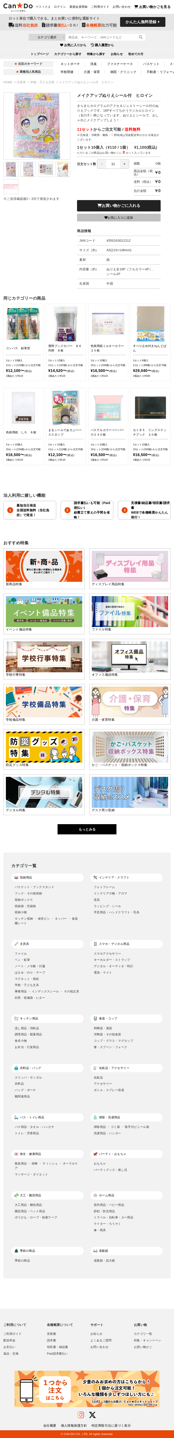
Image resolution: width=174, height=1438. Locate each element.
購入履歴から (102, 45)
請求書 (51, 1340)
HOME (8, 82)
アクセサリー (103, 1083)
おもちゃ (100, 1163)
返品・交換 (11, 1353)
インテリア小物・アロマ (110, 893)
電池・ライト (103, 972)
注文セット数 (103, 164)
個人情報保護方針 (74, 1425)
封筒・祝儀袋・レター (30, 997)
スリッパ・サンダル (28, 1077)
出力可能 (99, 25)
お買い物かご (143, 1347)
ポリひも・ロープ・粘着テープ (36, 1217)
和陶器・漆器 (103, 1028)
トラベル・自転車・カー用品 (113, 1217)
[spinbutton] (113, 163)
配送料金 (9, 1340)
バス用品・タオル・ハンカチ (34, 1127)
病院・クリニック (123, 72)
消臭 (93, 64)
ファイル (21, 953)
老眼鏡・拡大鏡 (104, 1260)
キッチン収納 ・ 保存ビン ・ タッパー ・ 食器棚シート (46, 921)
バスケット (151, 64)
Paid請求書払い (57, 1353)
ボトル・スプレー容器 (109, 1090)
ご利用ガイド (100, 7)
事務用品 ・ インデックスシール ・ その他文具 (47, 991)
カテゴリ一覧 (143, 1333)
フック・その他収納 (28, 893)
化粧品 (98, 1077)
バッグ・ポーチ (25, 1090)
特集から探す (96, 54)
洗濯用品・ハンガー (107, 1133)
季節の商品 (22, 1260)
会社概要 (49, 1425)
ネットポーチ (70, 64)
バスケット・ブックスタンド (34, 887)
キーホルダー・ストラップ (112, 959)
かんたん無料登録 (141, 22)
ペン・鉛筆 (22, 959)
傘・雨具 (100, 1230)
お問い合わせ (122, 7)
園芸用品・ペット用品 (30, 1211)
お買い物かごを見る (152, 7)
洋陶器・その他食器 (107, 1034)
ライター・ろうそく (107, 1223)
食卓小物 (21, 1040)
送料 (23, 25)
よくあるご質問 (101, 1340)
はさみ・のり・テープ (30, 972)
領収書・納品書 (57, 1347)
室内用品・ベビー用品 (109, 1205)
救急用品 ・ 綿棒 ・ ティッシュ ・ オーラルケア (46, 1166)
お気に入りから (73, 45)
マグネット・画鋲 (27, 979)
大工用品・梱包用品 (28, 1205)
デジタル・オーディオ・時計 (113, 966)
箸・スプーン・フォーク (110, 1047)
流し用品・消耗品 (27, 1028)
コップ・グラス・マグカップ (113, 1040)
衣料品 (19, 1083)
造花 (97, 899)
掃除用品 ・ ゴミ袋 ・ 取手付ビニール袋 (121, 1127)
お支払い (9, 1347)
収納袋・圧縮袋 (25, 906)
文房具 (22, 82)
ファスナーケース (120, 64)
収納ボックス (24, 899)
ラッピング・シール (107, 906)
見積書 (51, 1333)
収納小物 (21, 912)
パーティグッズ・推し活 (110, 1170)
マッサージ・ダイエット (31, 1174)
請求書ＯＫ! (60, 25)
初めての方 (135, 54)
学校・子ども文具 (43, 82)
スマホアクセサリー (107, 953)
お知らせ (117, 54)
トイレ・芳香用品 (27, 1133)
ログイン (60, 7)
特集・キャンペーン (147, 1340)
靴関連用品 (22, 1096)
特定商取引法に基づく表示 (111, 1425)
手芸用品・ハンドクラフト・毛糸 (116, 912)
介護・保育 (92, 72)
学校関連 (67, 72)
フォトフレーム (104, 887)
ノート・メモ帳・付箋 (30, 966)
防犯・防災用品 (104, 1211)
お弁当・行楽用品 (27, 1047)
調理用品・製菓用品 (28, 1034)
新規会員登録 (79, 7)
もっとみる (87, 829)
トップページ (40, 54)
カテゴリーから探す (68, 54)
